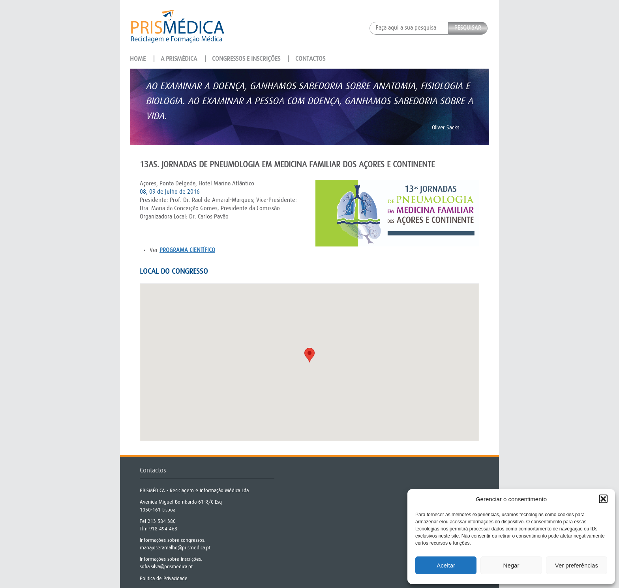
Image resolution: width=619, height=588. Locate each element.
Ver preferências (576, 565)
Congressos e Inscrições (246, 58)
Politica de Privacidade (164, 578)
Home (138, 58)
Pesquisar (467, 27)
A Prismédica (179, 58)
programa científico (187, 250)
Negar (511, 565)
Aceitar (446, 565)
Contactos (310, 58)
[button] (603, 499)
